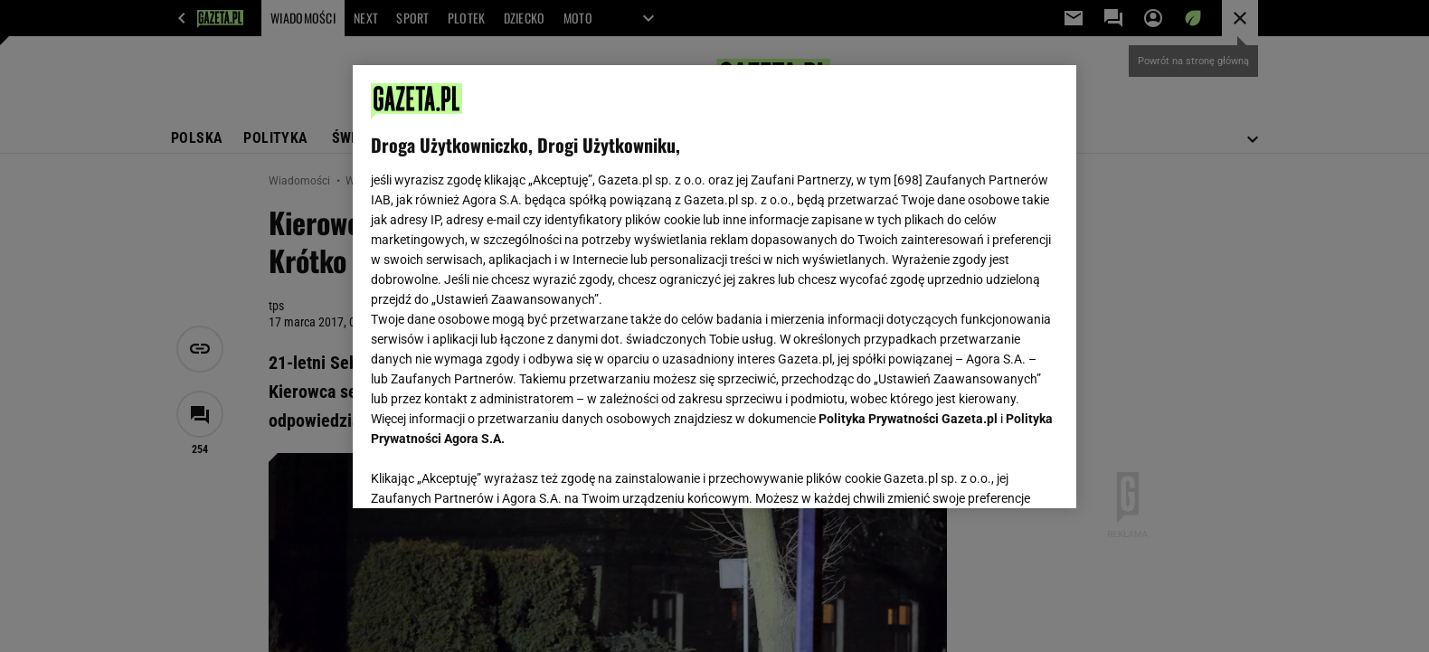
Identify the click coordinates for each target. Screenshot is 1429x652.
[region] (714, 286)
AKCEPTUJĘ (997, 473)
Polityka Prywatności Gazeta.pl (908, 418)
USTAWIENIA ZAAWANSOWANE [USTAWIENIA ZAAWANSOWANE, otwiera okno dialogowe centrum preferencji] (489, 472)
